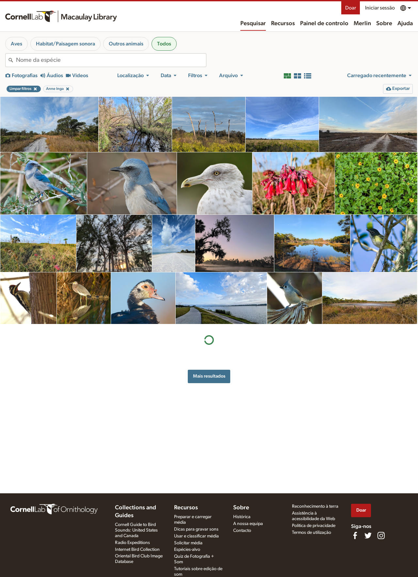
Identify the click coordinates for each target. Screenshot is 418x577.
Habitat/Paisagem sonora (65, 43)
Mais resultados (209, 376)
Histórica (241, 517)
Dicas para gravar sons (196, 529)
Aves (16, 43)
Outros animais (126, 43)
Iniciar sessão (380, 7)
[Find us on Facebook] (355, 535)
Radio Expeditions (132, 542)
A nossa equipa (248, 523)
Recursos (283, 23)
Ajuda (405, 23)
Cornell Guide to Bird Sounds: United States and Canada (136, 530)
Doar (350, 7)
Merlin (362, 23)
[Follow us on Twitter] (368, 535)
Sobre (384, 23)
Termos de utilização (311, 532)
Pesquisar (253, 23)
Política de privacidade (313, 525)
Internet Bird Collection (137, 549)
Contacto (242, 530)
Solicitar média (188, 543)
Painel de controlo (324, 23)
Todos (164, 43)
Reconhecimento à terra (315, 506)
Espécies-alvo (187, 549)
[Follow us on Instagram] (381, 535)
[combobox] (111, 60)
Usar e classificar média (196, 536)
